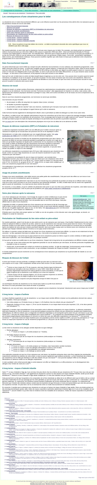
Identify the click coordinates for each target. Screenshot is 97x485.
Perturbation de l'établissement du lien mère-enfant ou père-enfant (30, 34)
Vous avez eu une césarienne (50, 10)
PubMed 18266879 (10, 443)
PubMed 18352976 (10, 424)
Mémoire (8, 413)
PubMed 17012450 (10, 415)
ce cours (8, 121)
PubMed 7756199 (10, 399)
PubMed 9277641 (10, 421)
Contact (73, 1)
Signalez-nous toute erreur (37, 483)
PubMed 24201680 (10, 470)
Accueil (5, 13)
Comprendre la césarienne (13, 10)
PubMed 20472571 (10, 452)
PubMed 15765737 (10, 436)
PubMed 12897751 (10, 446)
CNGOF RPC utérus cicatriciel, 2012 (14, 410)
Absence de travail (13, 27)
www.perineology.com (80, 199)
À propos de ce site (61, 483)
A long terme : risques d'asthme (18, 37)
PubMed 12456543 (10, 459)
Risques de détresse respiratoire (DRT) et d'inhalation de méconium (30, 29)
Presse (49, 1)
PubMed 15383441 (10, 431)
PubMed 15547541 (10, 418)
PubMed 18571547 (10, 440)
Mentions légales (50, 483)
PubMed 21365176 (10, 464)
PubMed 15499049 (10, 448)
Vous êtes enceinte (31, 10)
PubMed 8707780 (10, 434)
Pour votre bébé (40, 13)
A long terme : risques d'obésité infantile (21, 41)
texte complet (27, 410)
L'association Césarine (71, 10)
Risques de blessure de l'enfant (18, 36)
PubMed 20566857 (10, 456)
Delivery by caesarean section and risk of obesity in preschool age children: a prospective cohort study (31, 462)
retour (92, 62)
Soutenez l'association (60, 1)
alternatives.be (51, 208)
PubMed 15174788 (10, 403)
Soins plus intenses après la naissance (20, 32)
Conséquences (30, 13)
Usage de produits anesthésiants (18, 31)
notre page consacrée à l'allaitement (57, 188)
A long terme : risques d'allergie (18, 39)
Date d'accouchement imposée (17, 26)
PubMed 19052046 (10, 428)
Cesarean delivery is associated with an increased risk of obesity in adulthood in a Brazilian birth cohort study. (33, 468)
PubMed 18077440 (10, 407)
